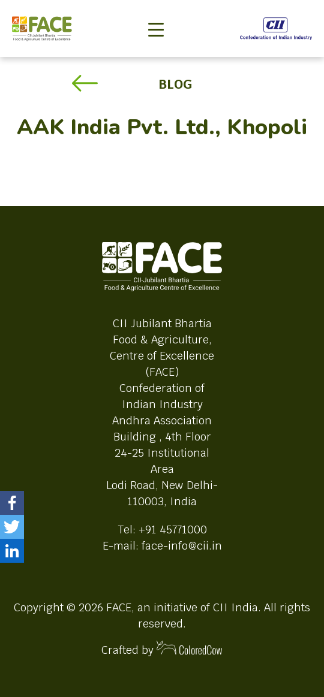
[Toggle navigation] (156, 10)
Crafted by (162, 649)
